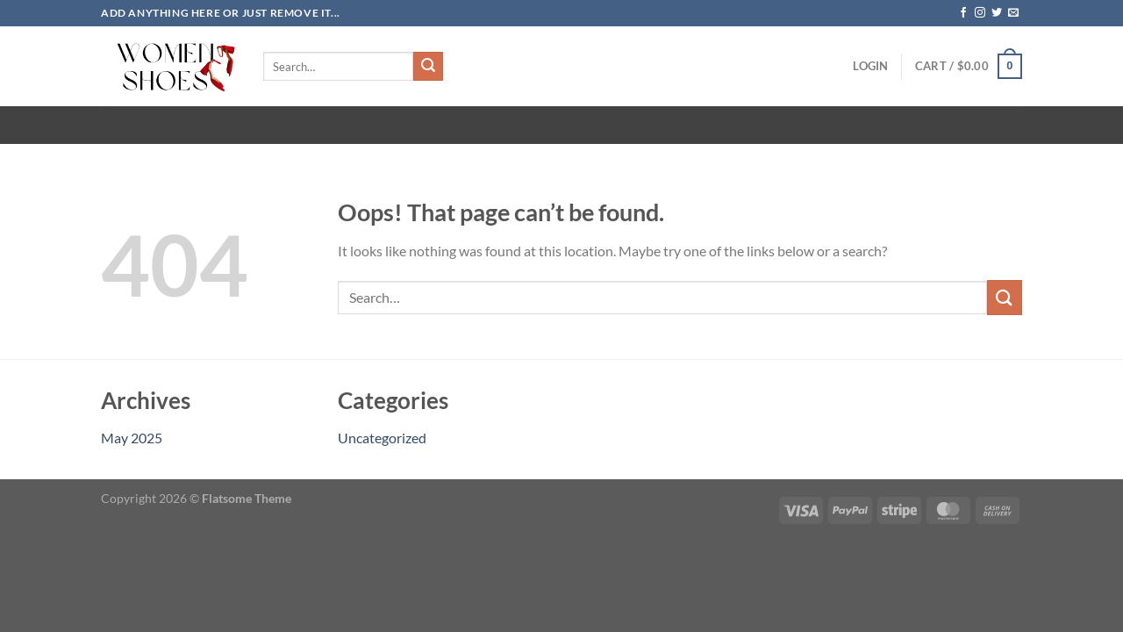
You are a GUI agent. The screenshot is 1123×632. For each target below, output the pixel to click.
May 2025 (131, 437)
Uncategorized (382, 437)
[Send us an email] (1013, 13)
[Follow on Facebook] (963, 13)
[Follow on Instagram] (980, 13)
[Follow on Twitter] (996, 13)
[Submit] (428, 67)
